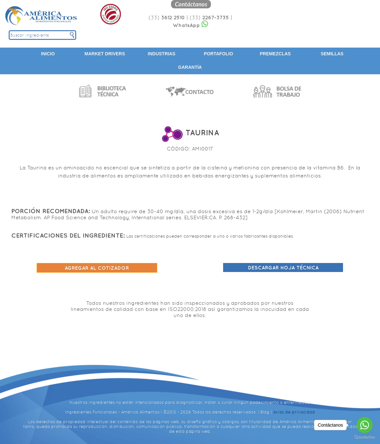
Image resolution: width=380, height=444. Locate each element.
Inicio (48, 53)
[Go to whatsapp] (365, 425)
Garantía (190, 67)
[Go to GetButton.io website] (364, 437)
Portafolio (218, 53)
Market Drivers (105, 53)
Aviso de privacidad (294, 412)
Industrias (162, 53)
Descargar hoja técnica (283, 267)
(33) (167, 17)
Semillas (332, 53)
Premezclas (275, 53)
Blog (264, 412)
